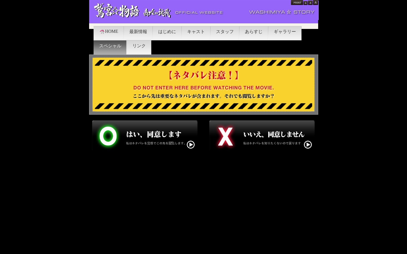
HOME (108, 31)
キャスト (196, 31)
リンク (139, 45)
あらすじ (254, 31)
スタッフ (225, 31)
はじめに (167, 31)
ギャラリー (285, 31)
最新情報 (138, 31)
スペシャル (110, 45)
